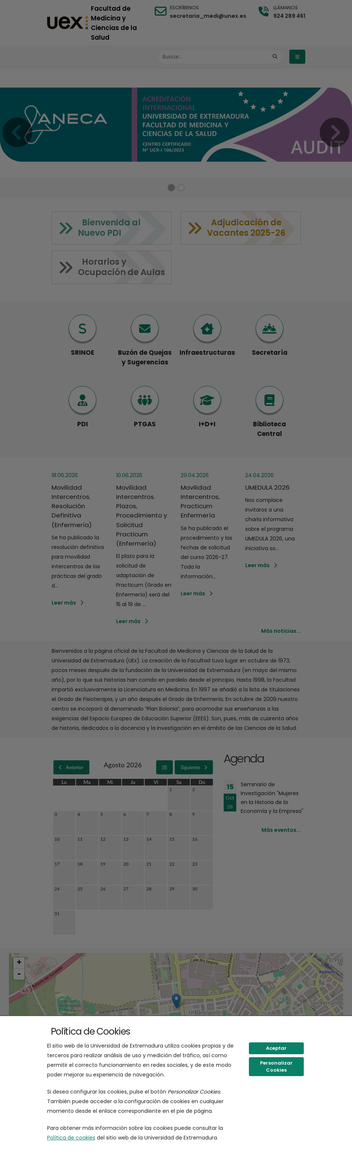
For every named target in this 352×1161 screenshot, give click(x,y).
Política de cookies (71, 1137)
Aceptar (276, 1048)
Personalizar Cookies (276, 1066)
